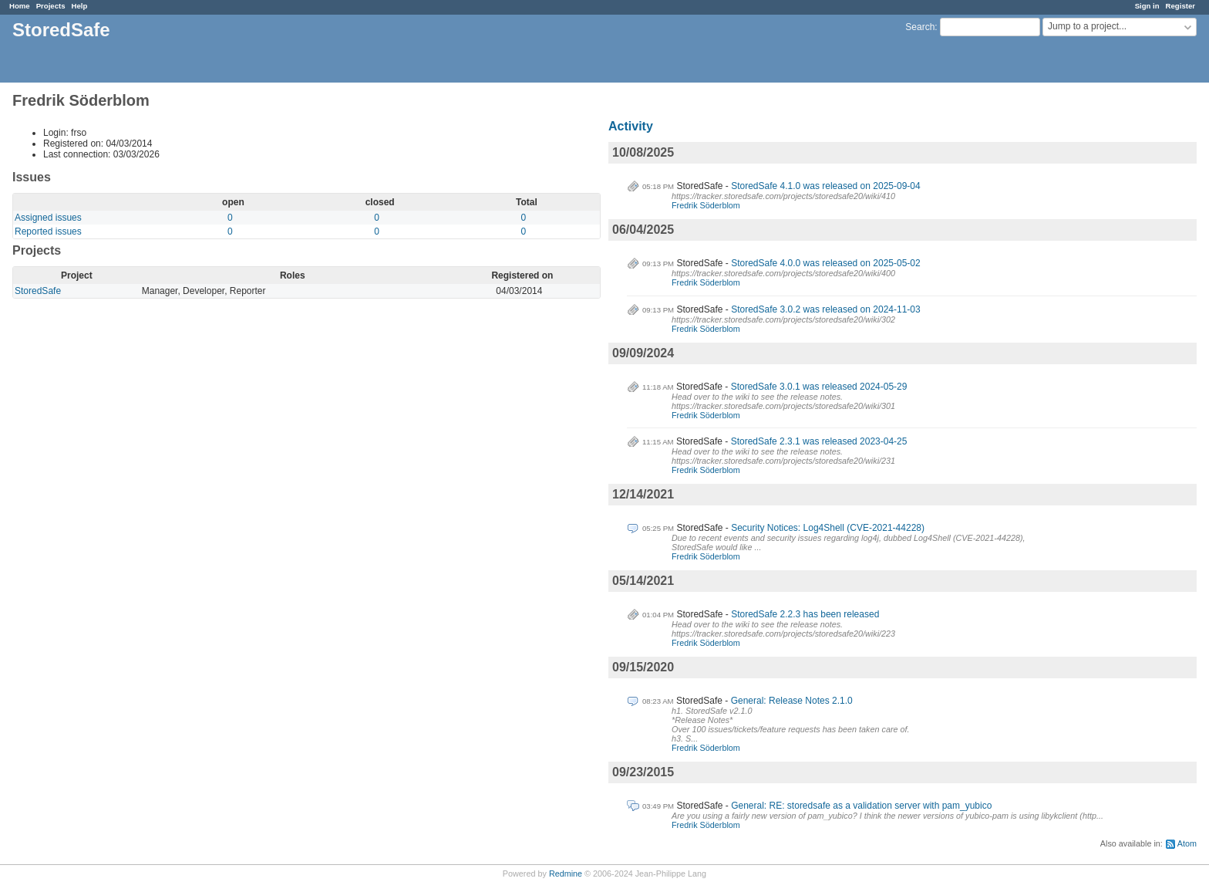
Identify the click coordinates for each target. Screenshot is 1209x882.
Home (19, 6)
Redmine (565, 873)
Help (80, 6)
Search (920, 27)
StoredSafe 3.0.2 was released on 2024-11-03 (826, 309)
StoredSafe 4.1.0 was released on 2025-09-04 (826, 186)
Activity (630, 126)
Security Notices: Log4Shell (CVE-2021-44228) (827, 527)
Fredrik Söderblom (706, 205)
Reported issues (48, 231)
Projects (51, 6)
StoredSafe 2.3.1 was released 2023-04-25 (819, 441)
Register (1180, 6)
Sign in (1147, 6)
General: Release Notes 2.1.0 (792, 700)
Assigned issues (48, 217)
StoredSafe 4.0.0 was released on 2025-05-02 (826, 263)
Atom (1187, 843)
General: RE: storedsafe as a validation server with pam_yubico (861, 805)
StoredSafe (38, 291)
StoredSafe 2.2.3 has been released (805, 614)
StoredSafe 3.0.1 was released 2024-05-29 (819, 386)
